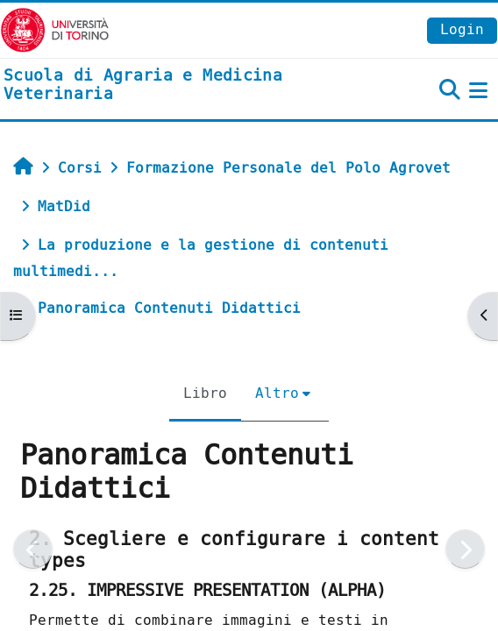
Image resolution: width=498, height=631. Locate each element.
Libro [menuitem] (205, 393)
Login (462, 29)
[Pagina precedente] (33, 549)
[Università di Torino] (55, 29)
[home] (166, 85)
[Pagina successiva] (465, 549)
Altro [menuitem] (277, 393)
